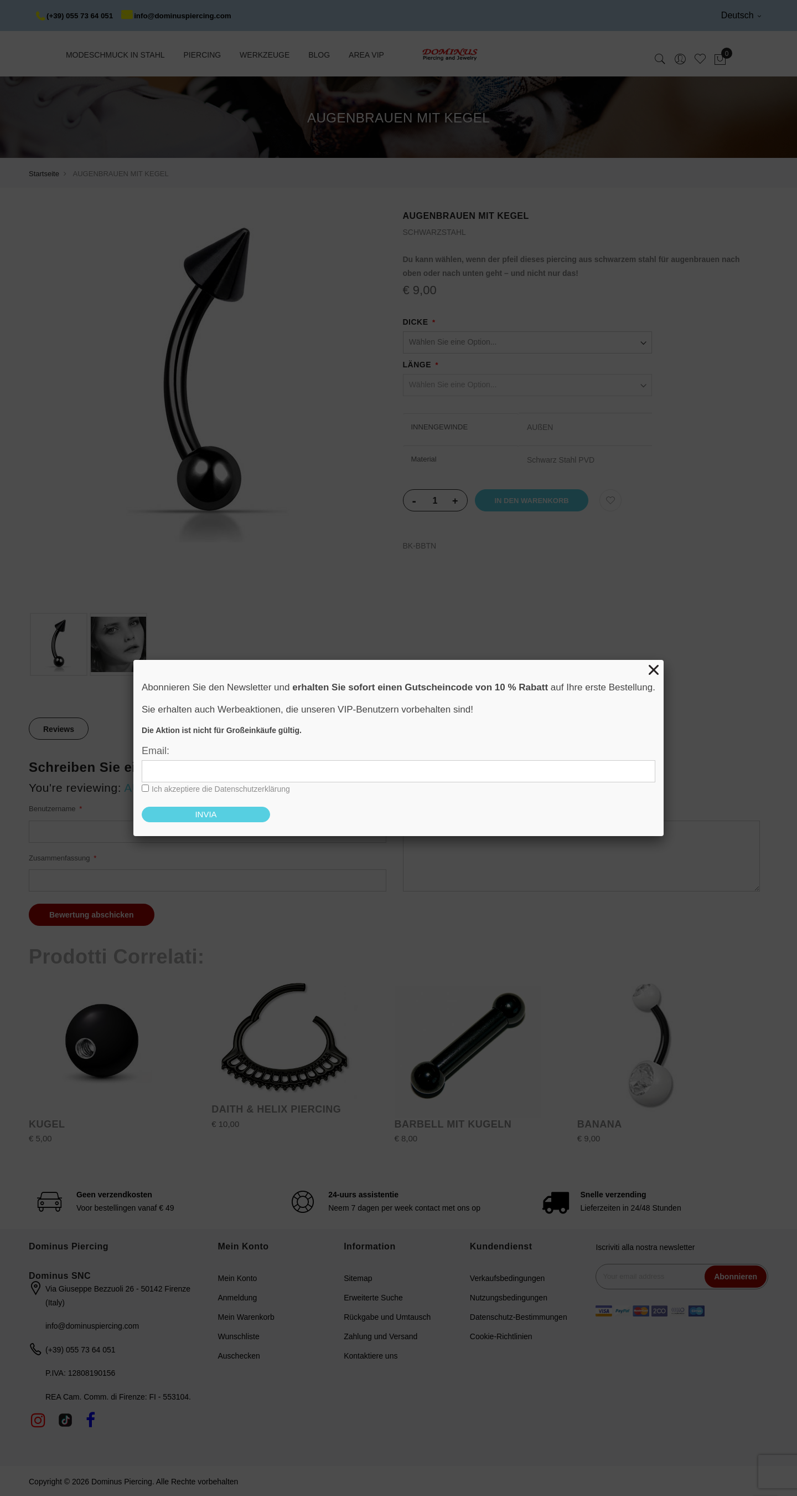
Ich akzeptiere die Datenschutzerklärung (221, 789)
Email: (155, 750)
